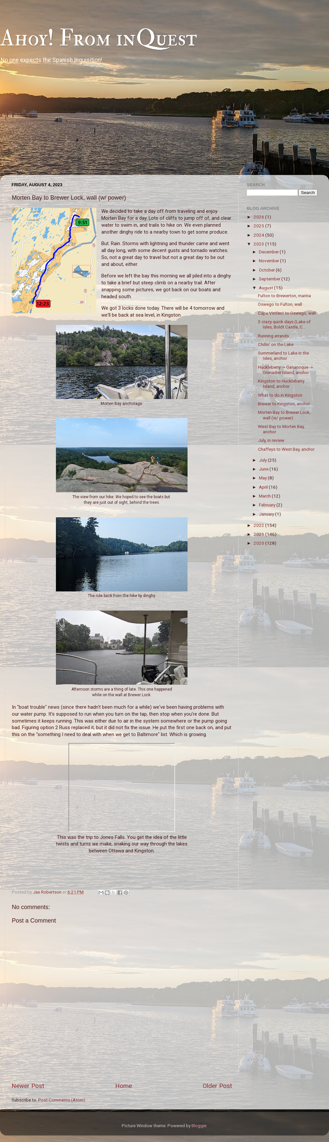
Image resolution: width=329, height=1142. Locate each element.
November (269, 260)
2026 (259, 216)
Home (123, 1086)
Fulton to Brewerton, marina (284, 295)
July (263, 460)
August (266, 287)
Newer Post (28, 1086)
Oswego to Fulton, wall (280, 304)
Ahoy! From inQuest (98, 38)
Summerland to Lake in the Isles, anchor (283, 355)
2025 (259, 225)
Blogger (198, 1125)
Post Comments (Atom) (61, 1099)
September (270, 278)
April (264, 487)
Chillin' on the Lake (275, 344)
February (267, 504)
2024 (259, 235)
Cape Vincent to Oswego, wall (287, 313)
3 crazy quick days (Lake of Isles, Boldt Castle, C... (284, 324)
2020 (259, 543)
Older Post (217, 1086)
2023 (259, 243)
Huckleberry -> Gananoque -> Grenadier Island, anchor (285, 369)
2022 (259, 525)
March (265, 496)
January (267, 514)
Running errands (273, 335)
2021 (259, 534)
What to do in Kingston (280, 395)
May (263, 477)
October (267, 269)
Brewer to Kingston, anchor (284, 403)
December (269, 251)
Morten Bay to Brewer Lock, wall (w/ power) (284, 415)
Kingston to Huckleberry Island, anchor (281, 383)
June (264, 468)
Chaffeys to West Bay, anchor (286, 449)
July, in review (271, 440)
